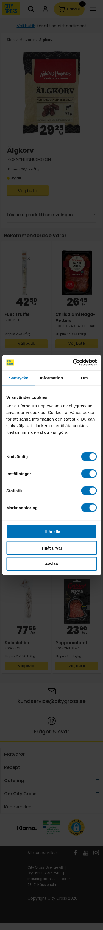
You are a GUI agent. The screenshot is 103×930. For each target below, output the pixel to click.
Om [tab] (84, 377)
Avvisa (51, 564)
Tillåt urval (51, 547)
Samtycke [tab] (18, 377)
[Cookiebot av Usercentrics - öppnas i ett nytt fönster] (73, 362)
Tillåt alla (51, 532)
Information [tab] (51, 377)
